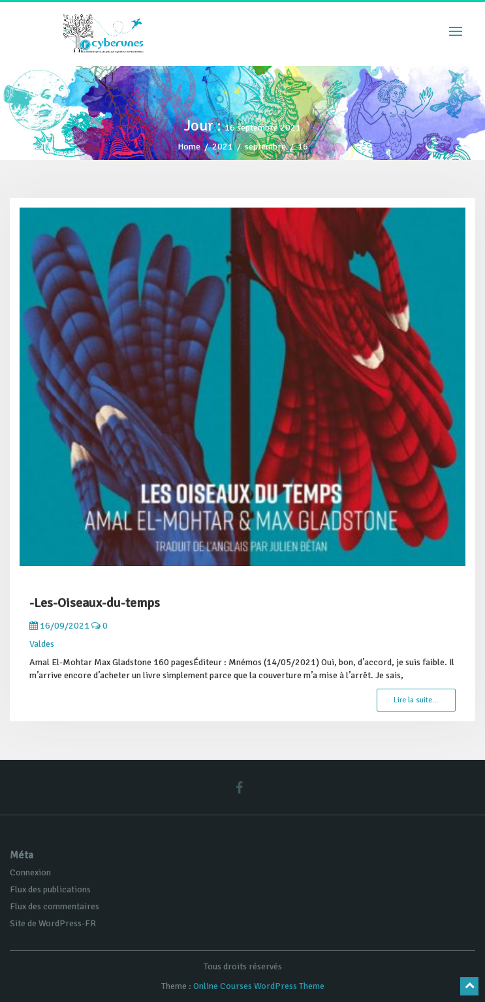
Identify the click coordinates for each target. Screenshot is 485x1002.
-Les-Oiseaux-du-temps (94, 603)
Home (189, 146)
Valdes (41, 644)
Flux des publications (50, 889)
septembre (265, 146)
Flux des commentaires (54, 906)
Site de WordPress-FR (53, 923)
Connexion (30, 872)
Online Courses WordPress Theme (258, 986)
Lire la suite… (416, 700)
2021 (222, 146)
